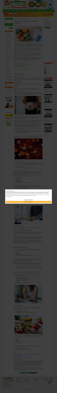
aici (11, 196)
